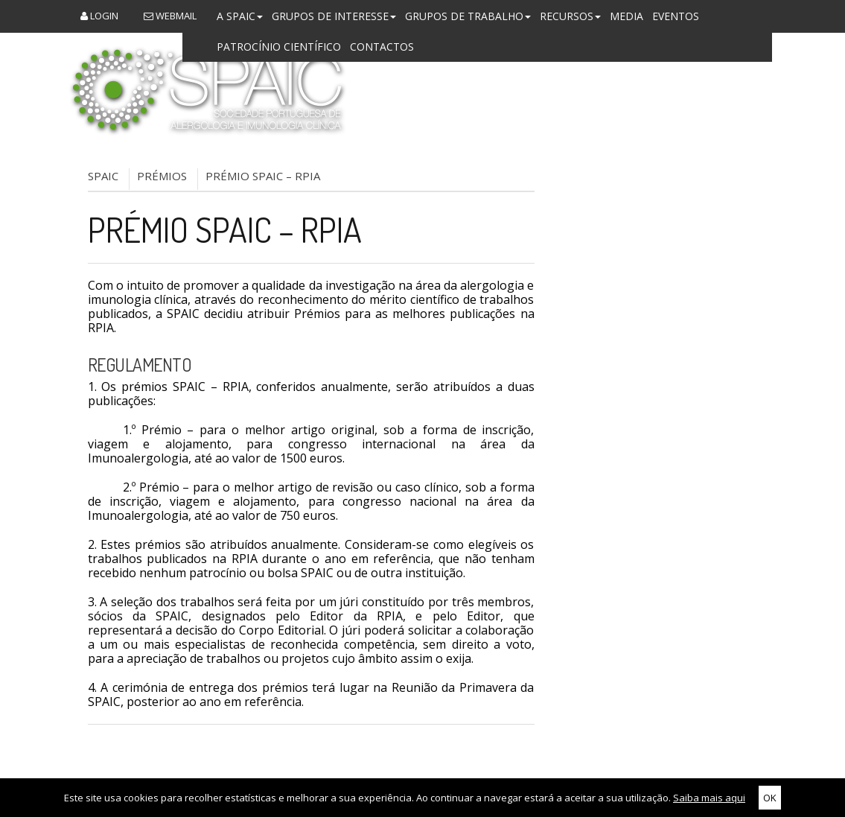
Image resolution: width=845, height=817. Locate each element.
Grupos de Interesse (334, 16)
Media (626, 16)
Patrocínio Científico (279, 46)
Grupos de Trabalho (468, 16)
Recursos (570, 16)
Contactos (382, 46)
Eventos (675, 16)
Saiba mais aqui (709, 797)
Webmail (170, 15)
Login (99, 15)
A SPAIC (240, 16)
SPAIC (103, 175)
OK (770, 797)
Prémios (162, 175)
